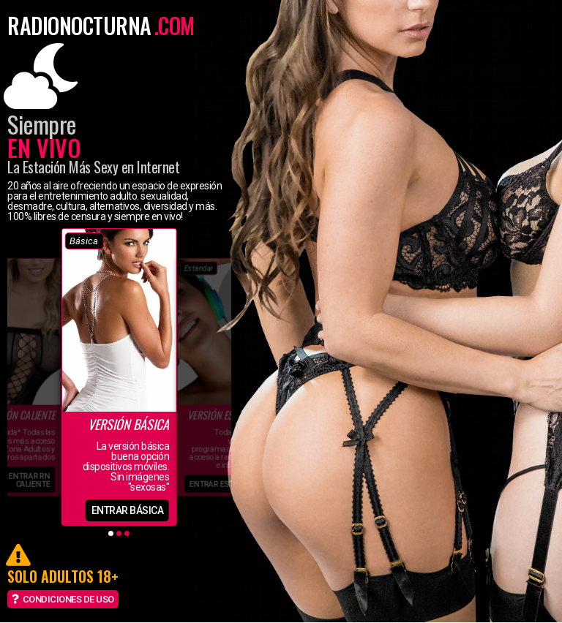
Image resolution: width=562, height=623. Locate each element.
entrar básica (127, 510)
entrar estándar (224, 483)
